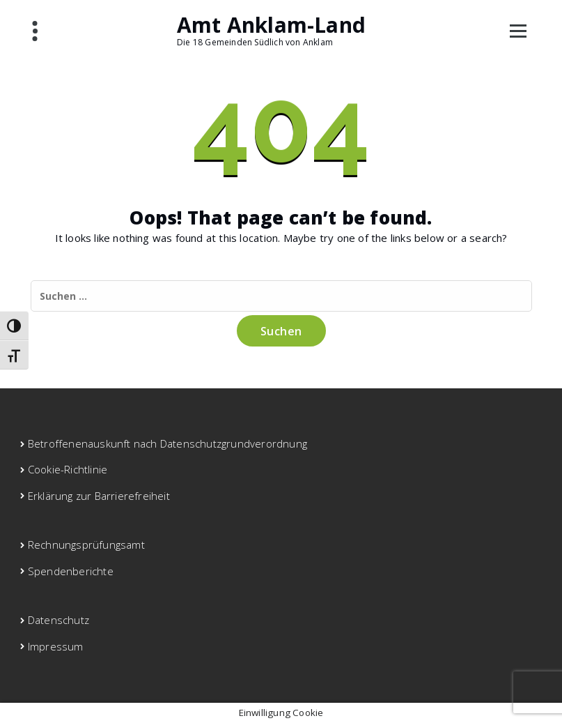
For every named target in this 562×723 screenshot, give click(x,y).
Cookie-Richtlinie (67, 469)
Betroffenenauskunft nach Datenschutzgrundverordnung (167, 443)
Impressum (56, 646)
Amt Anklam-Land (271, 25)
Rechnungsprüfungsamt (86, 544)
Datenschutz (58, 620)
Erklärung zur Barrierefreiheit (99, 496)
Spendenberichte (71, 571)
